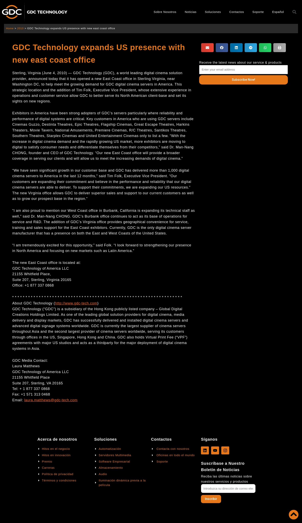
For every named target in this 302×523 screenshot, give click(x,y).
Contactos (236, 12)
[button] (207, 47)
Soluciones (213, 12)
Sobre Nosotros (165, 12)
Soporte (258, 12)
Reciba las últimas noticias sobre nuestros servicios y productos (226, 479)
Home (10, 28)
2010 (20, 28)
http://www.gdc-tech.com (76, 303)
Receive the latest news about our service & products (240, 62)
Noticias (191, 12)
